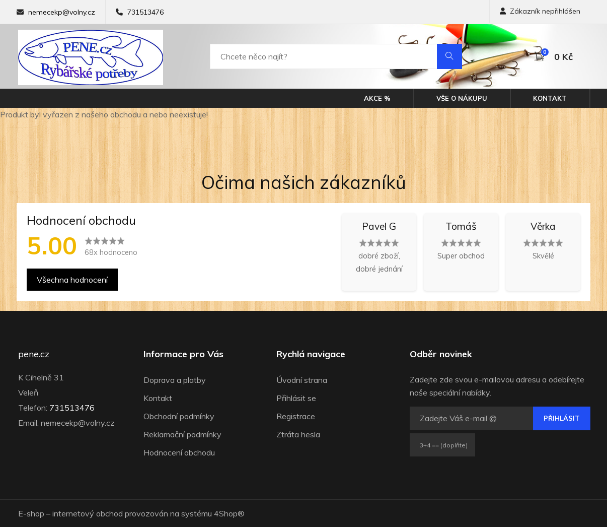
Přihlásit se (296, 398)
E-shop (31, 513)
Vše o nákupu (461, 98)
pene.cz (33, 354)
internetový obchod (87, 513)
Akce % (377, 98)
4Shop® (229, 513)
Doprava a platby (174, 380)
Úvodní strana (301, 380)
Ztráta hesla (298, 434)
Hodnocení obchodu (179, 452)
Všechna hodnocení (72, 280)
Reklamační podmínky (182, 434)
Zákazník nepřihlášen (540, 11)
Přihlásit (562, 418)
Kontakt (550, 98)
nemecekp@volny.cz (61, 12)
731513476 (145, 12)
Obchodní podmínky (178, 416)
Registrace (295, 416)
